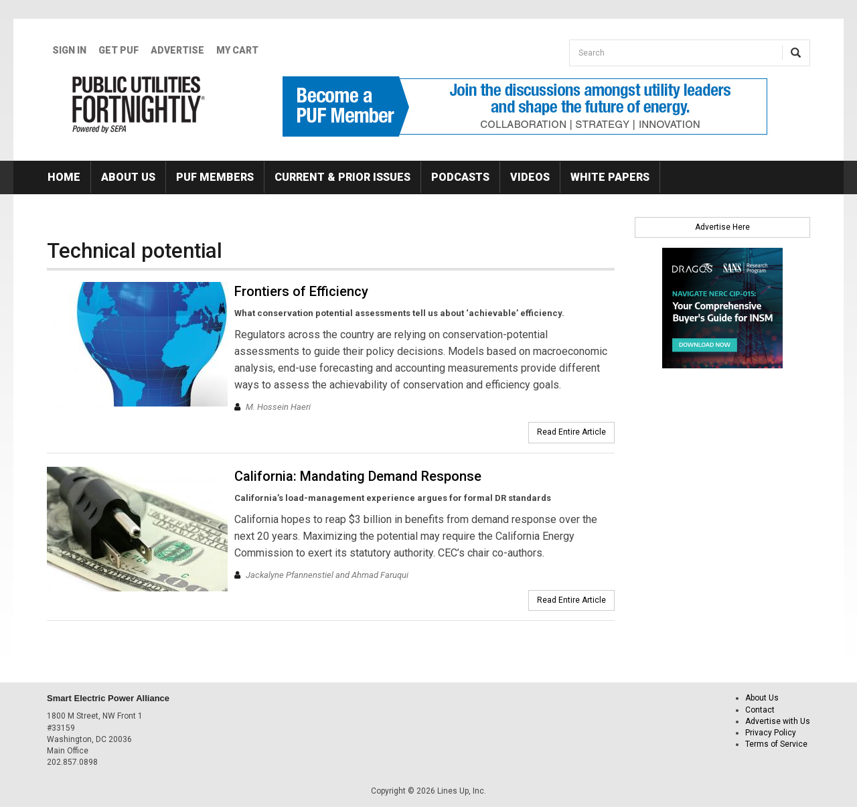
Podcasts (460, 177)
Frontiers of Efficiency (301, 291)
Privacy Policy (770, 732)
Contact (760, 710)
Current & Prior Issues (342, 177)
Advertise (177, 50)
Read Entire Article (571, 432)
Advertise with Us (777, 721)
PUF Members (215, 177)
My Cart (237, 50)
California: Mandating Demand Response (357, 476)
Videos (530, 177)
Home (64, 177)
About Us (128, 177)
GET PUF (118, 50)
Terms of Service (776, 744)
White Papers (609, 177)
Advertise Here (722, 227)
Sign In (69, 50)
